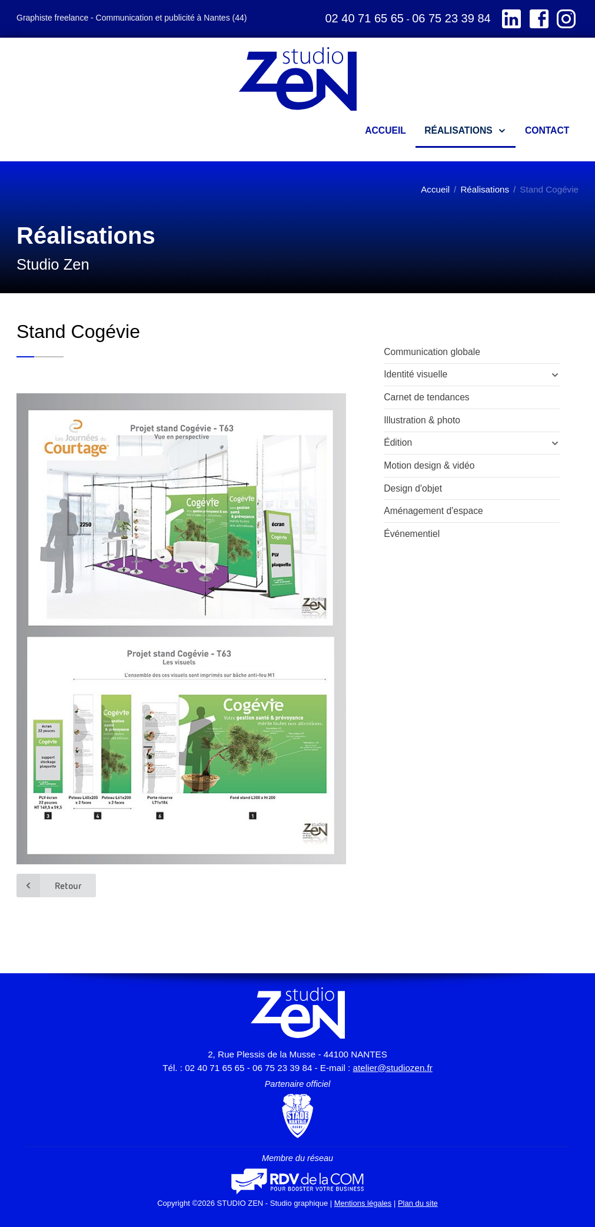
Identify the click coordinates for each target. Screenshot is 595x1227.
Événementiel (412, 534)
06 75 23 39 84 (451, 18)
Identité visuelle (415, 374)
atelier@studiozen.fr (393, 1068)
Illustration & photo (422, 420)
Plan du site (418, 1203)
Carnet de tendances (427, 397)
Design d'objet (413, 488)
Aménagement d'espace (433, 511)
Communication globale (432, 352)
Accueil (435, 189)
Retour (49, 885)
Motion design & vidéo (429, 465)
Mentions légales (363, 1203)
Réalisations (484, 189)
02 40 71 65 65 (364, 18)
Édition (398, 442)
